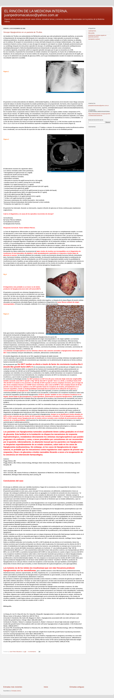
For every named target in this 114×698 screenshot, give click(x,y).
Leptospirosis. (92, 31)
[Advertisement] (43, 670)
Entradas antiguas (77, 687)
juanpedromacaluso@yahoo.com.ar (98, 105)
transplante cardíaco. (94, 39)
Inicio (46, 687)
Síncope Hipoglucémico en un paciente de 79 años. (22, 32)
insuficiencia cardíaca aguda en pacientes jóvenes (97, 36)
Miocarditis (91, 33)
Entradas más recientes (12, 687)
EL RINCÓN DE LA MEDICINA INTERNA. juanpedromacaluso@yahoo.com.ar (36, 13)
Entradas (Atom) (16, 690)
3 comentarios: (32, 651)
